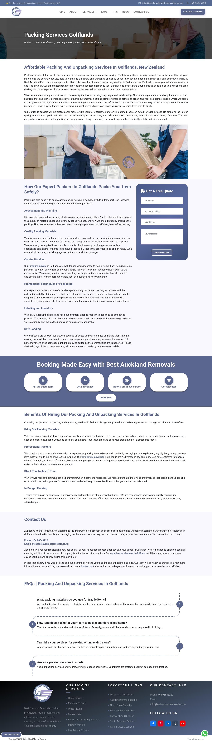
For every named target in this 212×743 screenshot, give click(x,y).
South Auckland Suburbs (122, 721)
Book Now (106, 397)
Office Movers (75, 708)
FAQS (104, 11)
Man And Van (75, 714)
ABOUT (73, 11)
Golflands (48, 42)
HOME (61, 11)
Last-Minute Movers (78, 730)
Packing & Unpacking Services (83, 719)
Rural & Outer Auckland (122, 726)
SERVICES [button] (89, 11)
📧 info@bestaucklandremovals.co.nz (160, 3)
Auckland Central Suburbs (123, 699)
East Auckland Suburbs (122, 716)
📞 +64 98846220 (196, 3)
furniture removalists (93, 457)
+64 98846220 (40, 540)
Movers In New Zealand (122, 694)
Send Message (162, 252)
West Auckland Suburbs (122, 710)
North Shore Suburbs (121, 705)
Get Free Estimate (192, 12)
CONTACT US (141, 11)
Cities (37, 42)
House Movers (75, 698)
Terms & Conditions (196, 739)
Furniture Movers (77, 703)
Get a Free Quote (12, 734)
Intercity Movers (76, 724)
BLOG (125, 11)
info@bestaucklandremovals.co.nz (50, 543)
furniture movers (38, 266)
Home (27, 42)
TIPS (115, 11)
